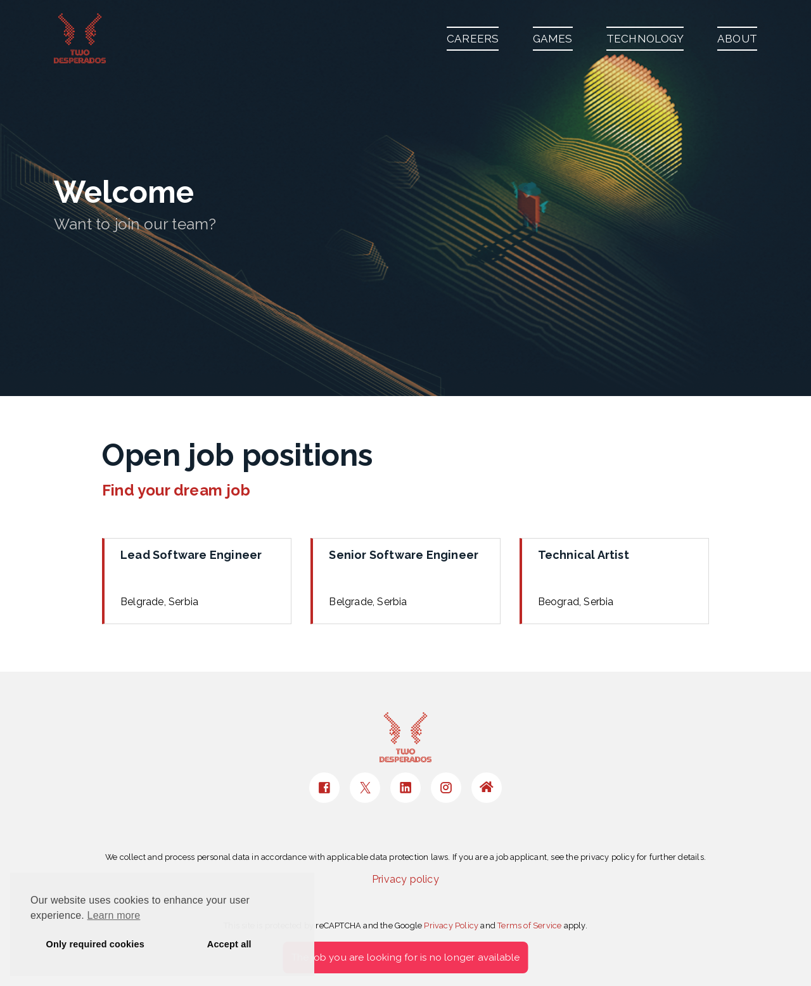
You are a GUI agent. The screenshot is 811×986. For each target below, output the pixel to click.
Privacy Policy (451, 925)
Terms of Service (529, 925)
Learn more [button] (114, 915)
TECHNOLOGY (645, 38)
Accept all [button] (229, 944)
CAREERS (473, 38)
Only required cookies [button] (95, 944)
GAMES (553, 38)
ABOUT (737, 38)
